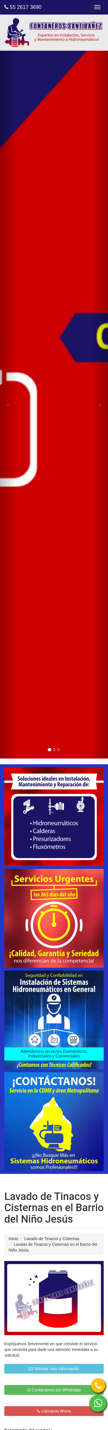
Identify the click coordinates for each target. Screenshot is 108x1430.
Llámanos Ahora (54, 1411)
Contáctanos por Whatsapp (54, 1390)
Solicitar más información (54, 1368)
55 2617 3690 (22, 7)
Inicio (13, 1238)
